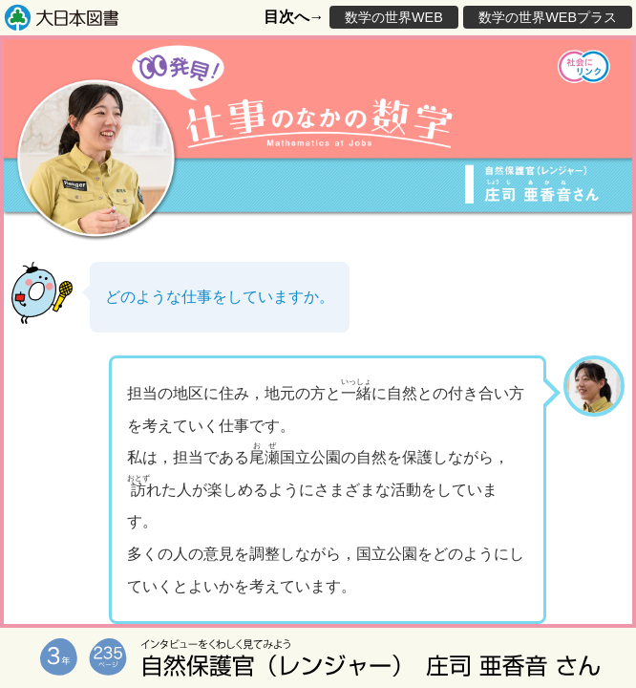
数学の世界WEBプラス (547, 17)
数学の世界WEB (394, 17)
